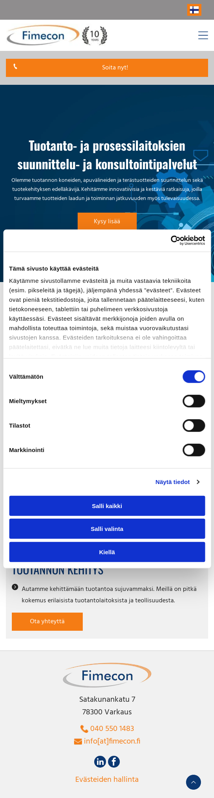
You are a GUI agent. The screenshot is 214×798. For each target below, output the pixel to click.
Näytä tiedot (173, 481)
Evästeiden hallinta (107, 780)
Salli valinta (107, 528)
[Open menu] (203, 35)
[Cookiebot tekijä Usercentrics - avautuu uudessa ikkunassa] (170, 240)
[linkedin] (100, 763)
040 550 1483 (112, 729)
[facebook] (114, 763)
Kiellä (107, 552)
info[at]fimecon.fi (112, 741)
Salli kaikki (107, 506)
